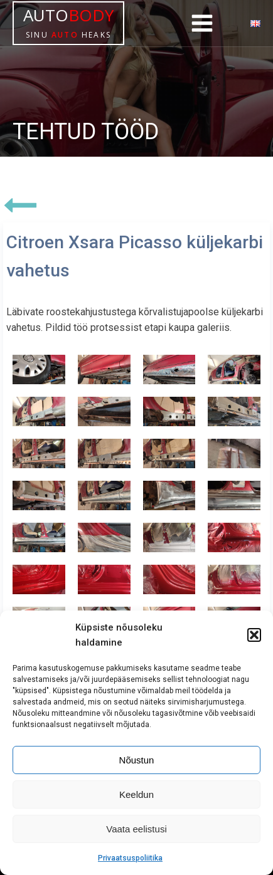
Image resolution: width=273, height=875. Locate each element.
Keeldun (136, 794)
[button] (254, 635)
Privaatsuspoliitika (130, 858)
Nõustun (136, 760)
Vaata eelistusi (136, 829)
